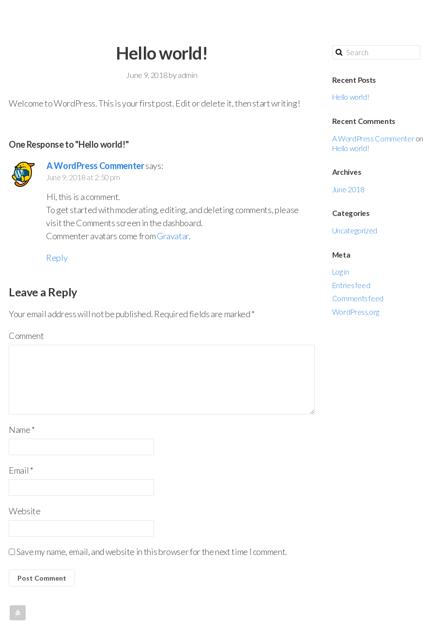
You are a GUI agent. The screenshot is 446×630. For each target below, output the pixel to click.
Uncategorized (354, 230)
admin (187, 74)
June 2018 (348, 189)
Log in (340, 271)
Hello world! (350, 96)
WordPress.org (355, 311)
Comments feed (358, 298)
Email (21, 470)
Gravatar (173, 235)
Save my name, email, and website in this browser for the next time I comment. (151, 551)
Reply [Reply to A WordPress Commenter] (56, 257)
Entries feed (351, 285)
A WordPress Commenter (95, 165)
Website (24, 511)
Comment (26, 335)
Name (22, 429)
